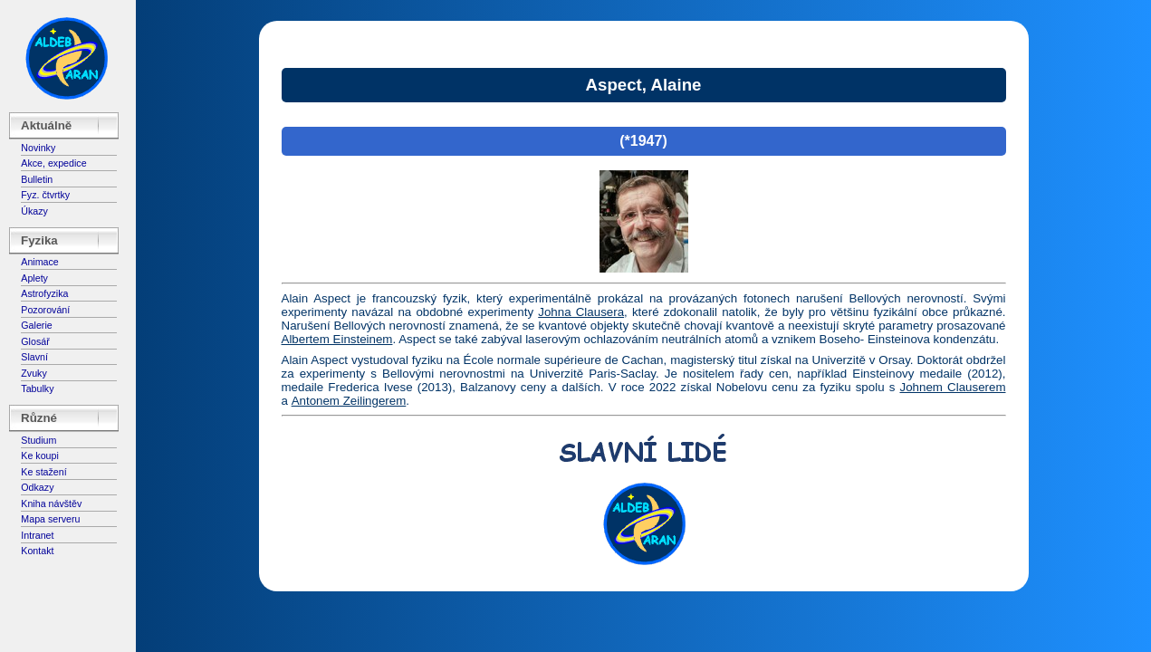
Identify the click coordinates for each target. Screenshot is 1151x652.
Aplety (34, 278)
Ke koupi (39, 455)
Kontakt (37, 550)
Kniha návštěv (51, 503)
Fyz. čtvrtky (45, 194)
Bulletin (37, 179)
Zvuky (33, 373)
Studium (38, 440)
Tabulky (37, 388)
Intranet (37, 535)
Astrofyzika (44, 293)
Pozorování (45, 309)
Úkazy (34, 211)
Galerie (36, 325)
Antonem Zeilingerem (349, 401)
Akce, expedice (53, 163)
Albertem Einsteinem (337, 339)
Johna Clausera (581, 312)
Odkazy (37, 487)
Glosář (35, 341)
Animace (39, 261)
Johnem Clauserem (953, 387)
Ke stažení (43, 471)
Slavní (34, 356)
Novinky (38, 147)
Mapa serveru (50, 518)
